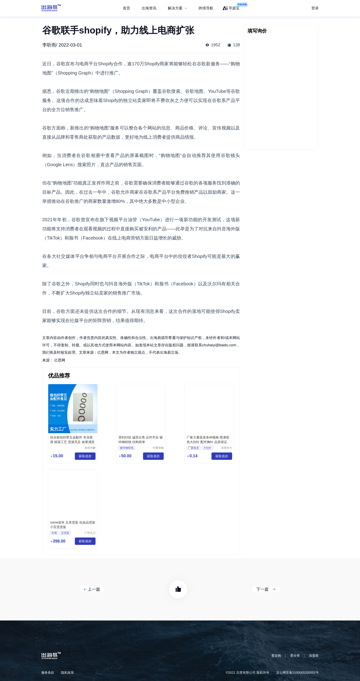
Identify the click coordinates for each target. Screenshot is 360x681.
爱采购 (276, 655)
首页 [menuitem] (126, 8)
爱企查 (295, 655)
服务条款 (47, 672)
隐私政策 (67, 672)
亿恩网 (59, 360)
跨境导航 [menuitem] (206, 8)
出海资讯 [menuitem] (149, 8)
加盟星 (314, 655)
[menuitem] (177, 8)
